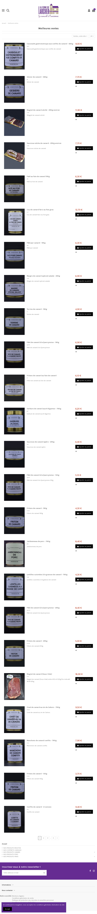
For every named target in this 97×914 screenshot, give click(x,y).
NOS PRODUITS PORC (10, 854)
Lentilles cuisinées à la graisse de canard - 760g (47, 575)
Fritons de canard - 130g (37, 774)
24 (92, 36)
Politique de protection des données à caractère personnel (33, 900)
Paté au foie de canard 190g (38, 176)
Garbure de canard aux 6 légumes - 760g (44, 409)
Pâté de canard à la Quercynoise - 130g (43, 475)
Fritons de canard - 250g (37, 641)
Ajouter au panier (84, 49)
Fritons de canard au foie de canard (41, 376)
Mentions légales (18, 896)
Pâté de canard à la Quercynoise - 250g (43, 608)
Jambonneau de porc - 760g (38, 541)
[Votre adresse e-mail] (22, 872)
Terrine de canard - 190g (37, 309)
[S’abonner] (44, 872)
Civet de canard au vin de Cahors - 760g (43, 707)
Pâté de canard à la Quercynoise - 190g (43, 342)
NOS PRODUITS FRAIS (10, 856)
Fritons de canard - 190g (37, 508)
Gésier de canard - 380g (37, 77)
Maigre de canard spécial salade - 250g (43, 276)
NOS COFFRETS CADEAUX (12, 850)
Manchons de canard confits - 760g (42, 740)
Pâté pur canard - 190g (36, 243)
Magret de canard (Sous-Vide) (39, 674)
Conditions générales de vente (23, 898)
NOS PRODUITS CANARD (11, 852)
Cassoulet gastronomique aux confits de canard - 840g (50, 44)
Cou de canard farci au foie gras (40, 210)
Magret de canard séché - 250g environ (43, 110)
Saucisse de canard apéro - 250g (40, 442)
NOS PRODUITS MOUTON (12, 848)
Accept (7, 909)
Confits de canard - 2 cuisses (39, 807)
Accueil (4, 844)
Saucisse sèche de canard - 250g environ (44, 143)
